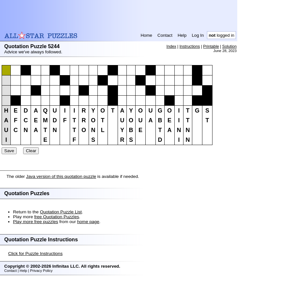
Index (171, 46)
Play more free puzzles (35, 221)
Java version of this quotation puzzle (61, 176)
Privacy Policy (41, 271)
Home (146, 35)
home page (88, 221)
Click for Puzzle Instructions (35, 253)
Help (182, 35)
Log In (198, 35)
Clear (31, 150)
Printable (211, 46)
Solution (229, 46)
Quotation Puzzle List (60, 211)
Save (9, 150)
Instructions (190, 46)
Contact (164, 35)
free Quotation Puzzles (56, 216)
